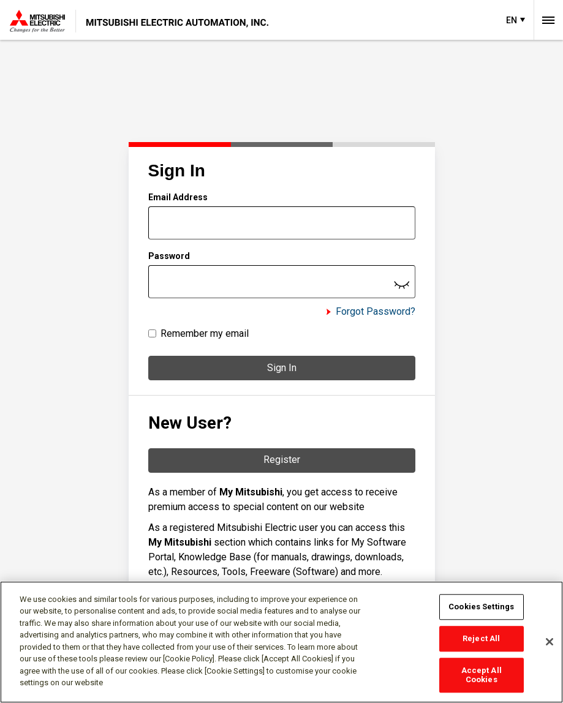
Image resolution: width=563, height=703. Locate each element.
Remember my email (205, 333)
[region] (281, 642)
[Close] (549, 641)
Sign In (282, 368)
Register (281, 459)
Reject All (481, 638)
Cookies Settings (481, 607)
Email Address (178, 197)
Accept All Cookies (481, 675)
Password (169, 256)
